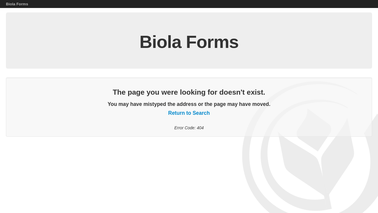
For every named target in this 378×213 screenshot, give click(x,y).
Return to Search (189, 113)
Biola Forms (17, 4)
